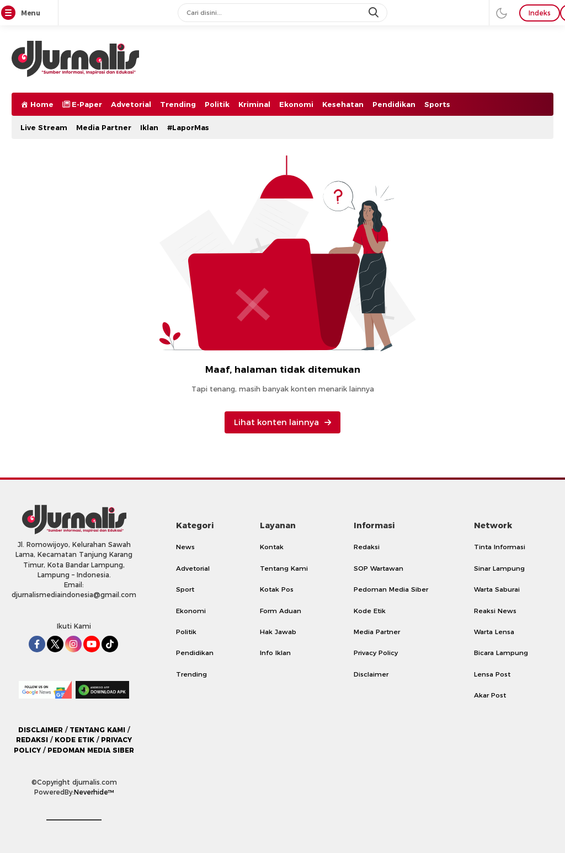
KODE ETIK (74, 740)
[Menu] (10, 13)
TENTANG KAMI (97, 730)
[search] (374, 12)
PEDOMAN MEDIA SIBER (90, 750)
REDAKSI (32, 740)
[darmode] (501, 12)
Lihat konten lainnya (282, 422)
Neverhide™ (94, 792)
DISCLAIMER (40, 730)
